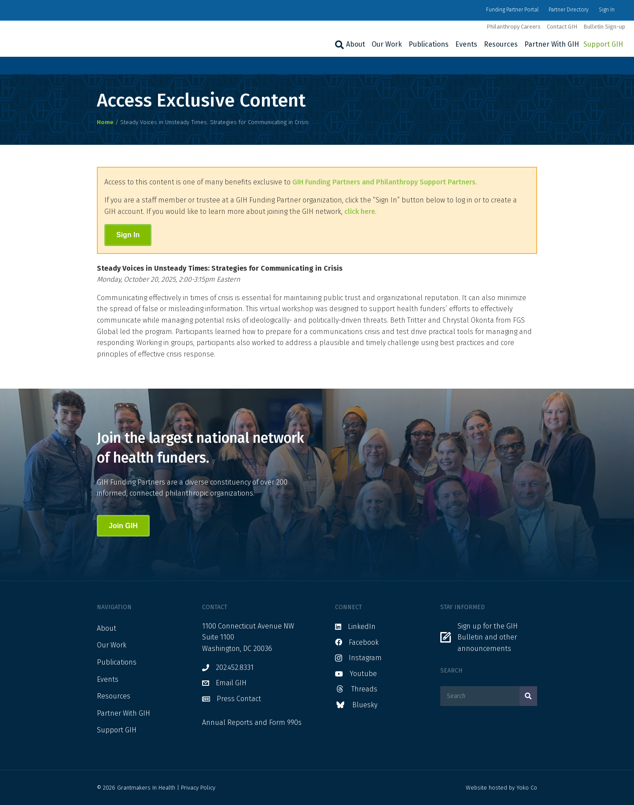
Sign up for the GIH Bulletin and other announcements (487, 637)
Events (466, 44)
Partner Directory (569, 10)
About (355, 44)
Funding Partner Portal (512, 10)
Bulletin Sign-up (604, 26)
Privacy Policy (198, 787)
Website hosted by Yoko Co (501, 787)
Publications (429, 44)
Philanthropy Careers (514, 26)
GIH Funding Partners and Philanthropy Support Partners (384, 182)
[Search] (338, 45)
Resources (501, 44)
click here (359, 211)
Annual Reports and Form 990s (252, 722)
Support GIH (603, 44)
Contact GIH (562, 26)
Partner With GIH (551, 44)
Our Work (387, 44)
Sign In (607, 10)
